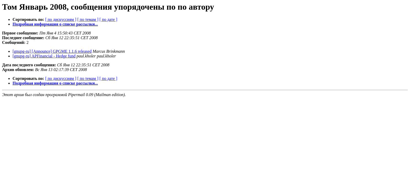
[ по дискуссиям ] (60, 19)
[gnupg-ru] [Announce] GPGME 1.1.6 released (52, 51)
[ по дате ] (108, 19)
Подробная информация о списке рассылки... (55, 24)
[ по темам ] (88, 19)
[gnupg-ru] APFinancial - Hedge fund (44, 56)
